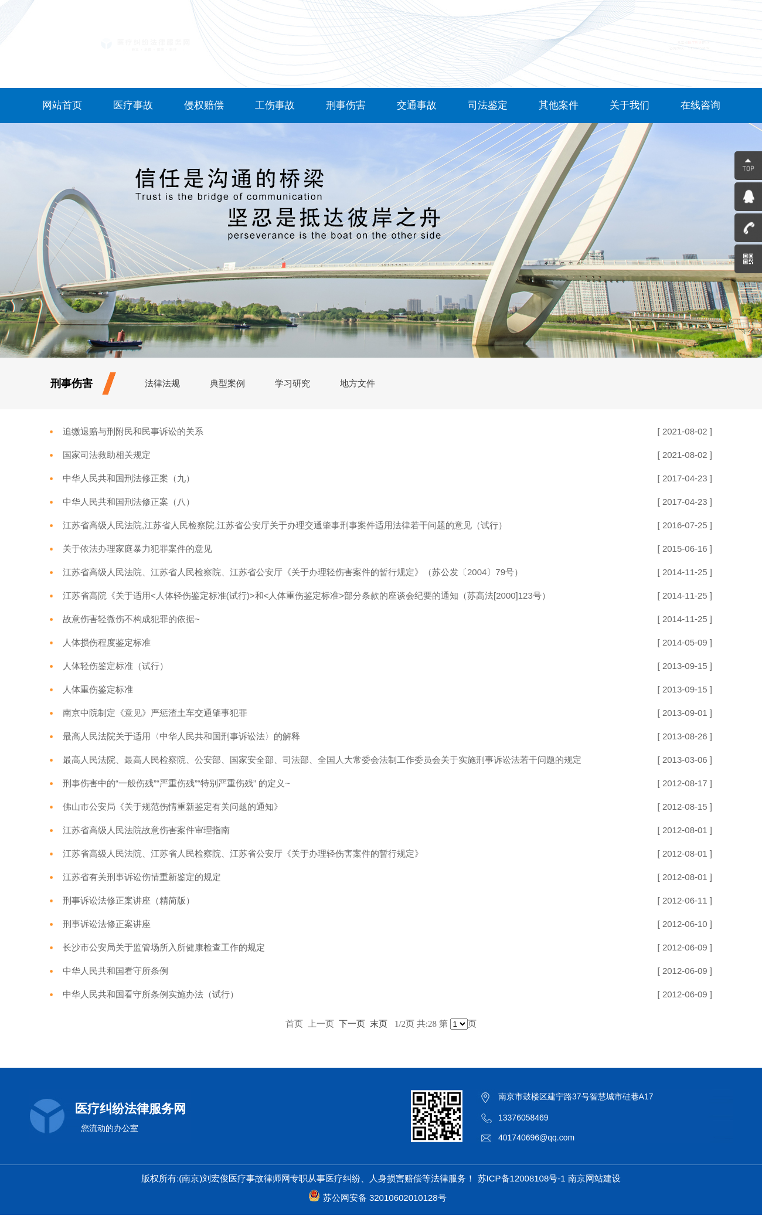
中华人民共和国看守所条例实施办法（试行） (151, 994)
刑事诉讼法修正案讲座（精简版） (129, 900)
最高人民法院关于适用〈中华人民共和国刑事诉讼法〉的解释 (181, 736)
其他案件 (559, 105)
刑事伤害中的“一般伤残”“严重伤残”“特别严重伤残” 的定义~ (176, 783)
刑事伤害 (346, 105)
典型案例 (227, 383)
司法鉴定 (488, 105)
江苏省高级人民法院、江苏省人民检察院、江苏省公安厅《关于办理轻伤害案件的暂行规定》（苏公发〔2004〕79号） (293, 572)
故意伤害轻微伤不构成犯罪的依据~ (131, 619)
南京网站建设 (594, 1178)
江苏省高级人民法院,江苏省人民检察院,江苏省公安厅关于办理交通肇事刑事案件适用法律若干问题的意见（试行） (285, 525)
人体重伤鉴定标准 (98, 689)
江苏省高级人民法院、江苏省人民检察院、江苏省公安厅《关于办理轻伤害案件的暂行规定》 (243, 853)
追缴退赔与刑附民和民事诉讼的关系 (133, 431)
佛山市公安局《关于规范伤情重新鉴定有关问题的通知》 (173, 806)
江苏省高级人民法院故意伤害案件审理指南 (146, 830)
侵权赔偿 (204, 105)
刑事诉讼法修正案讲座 (107, 924)
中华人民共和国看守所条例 (115, 971)
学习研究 (292, 383)
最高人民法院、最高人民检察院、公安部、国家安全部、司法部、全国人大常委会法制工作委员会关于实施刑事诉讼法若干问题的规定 (322, 760)
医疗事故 (133, 105)
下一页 (352, 1023)
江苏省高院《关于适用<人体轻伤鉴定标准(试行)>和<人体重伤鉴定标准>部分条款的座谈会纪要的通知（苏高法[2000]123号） (306, 595)
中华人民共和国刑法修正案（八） (129, 502)
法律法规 (162, 383)
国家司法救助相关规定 (107, 455)
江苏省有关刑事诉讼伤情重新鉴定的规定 (142, 877)
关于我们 (629, 105)
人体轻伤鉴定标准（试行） (115, 666)
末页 (379, 1023)
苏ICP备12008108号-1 (522, 1178)
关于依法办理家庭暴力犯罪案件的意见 (137, 549)
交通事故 (417, 105)
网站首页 (62, 105)
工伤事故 (275, 105)
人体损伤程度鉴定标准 (107, 642)
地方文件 (357, 383)
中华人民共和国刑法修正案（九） (129, 478)
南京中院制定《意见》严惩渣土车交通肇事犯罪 (155, 713)
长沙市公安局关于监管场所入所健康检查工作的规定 (164, 947)
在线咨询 (700, 105)
